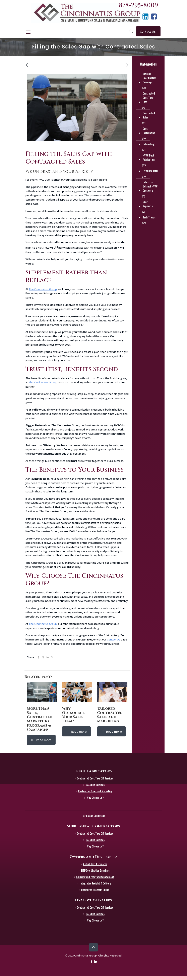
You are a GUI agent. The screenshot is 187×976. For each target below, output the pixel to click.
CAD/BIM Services (95, 785)
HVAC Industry (150, 171)
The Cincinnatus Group (43, 289)
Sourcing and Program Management (95, 877)
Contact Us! (148, 31)
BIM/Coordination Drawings (95, 870)
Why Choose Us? (95, 798)
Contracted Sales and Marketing (95, 791)
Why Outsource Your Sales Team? (73, 715)
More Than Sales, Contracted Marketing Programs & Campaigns (39, 719)
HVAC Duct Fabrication (148, 157)
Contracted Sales (149, 115)
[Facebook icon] (91, 962)
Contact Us (113, 639)
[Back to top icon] (93, 947)
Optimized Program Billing (95, 890)
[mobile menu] (28, 31)
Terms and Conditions (93, 816)
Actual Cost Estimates (95, 864)
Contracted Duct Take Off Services (95, 778)
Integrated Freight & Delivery (95, 883)
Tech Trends (149, 217)
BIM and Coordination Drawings (149, 78)
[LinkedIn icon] (95, 962)
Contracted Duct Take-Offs (149, 97)
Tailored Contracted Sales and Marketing (110, 715)
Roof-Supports (148, 204)
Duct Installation (149, 131)
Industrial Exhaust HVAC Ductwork (150, 186)
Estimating (148, 144)
